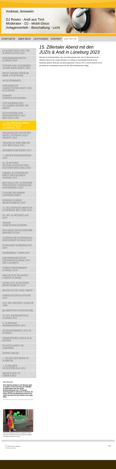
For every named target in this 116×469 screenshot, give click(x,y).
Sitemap (18, 446)
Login (109, 445)
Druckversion (10, 446)
